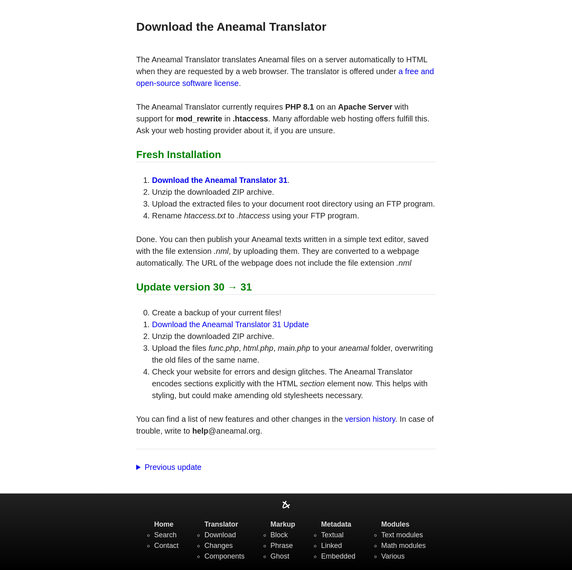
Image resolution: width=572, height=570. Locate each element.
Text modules (402, 535)
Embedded (338, 556)
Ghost (279, 556)
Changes (218, 546)
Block (279, 535)
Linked (331, 546)
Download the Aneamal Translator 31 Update (230, 324)
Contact (166, 546)
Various (393, 556)
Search (165, 535)
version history (370, 419)
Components (224, 556)
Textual (332, 535)
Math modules (403, 546)
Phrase (281, 546)
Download (220, 535)
